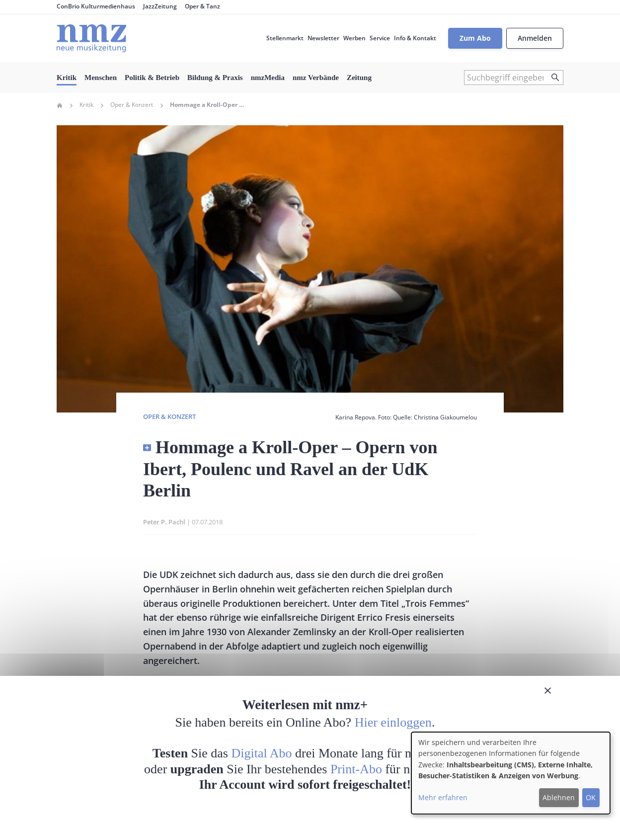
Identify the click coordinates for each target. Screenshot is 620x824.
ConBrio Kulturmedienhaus (96, 6)
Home (60, 105)
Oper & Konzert (131, 105)
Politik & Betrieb (152, 78)
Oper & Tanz (202, 6)
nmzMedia (268, 78)
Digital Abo (262, 753)
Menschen (100, 78)
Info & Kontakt (415, 38)
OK (591, 797)
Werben (354, 38)
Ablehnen (558, 797)
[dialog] (510, 773)
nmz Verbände (316, 78)
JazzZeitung (160, 6)
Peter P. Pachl (164, 521)
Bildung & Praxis (215, 78)
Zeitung (359, 78)
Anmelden (535, 38)
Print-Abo (356, 769)
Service (380, 38)
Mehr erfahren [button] (442, 797)
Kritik (67, 78)
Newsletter (323, 38)
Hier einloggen (393, 722)
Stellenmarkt (285, 38)
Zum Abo (475, 38)
